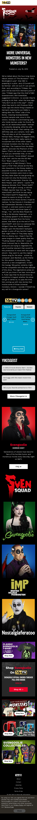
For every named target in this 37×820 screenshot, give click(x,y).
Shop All (18, 689)
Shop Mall (18, 349)
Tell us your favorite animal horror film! (17, 388)
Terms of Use (9, 807)
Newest (29, 307)
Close (19, 811)
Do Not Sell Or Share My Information (18, 794)
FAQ (18, 466)
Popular (18, 307)
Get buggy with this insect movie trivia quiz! (17, 379)
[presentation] (4, 320)
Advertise (18, 785)
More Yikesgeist (18, 396)
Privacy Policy (18, 805)
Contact (18, 782)
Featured (7, 307)
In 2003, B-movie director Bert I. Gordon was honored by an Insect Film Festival (17, 369)
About (18, 779)
